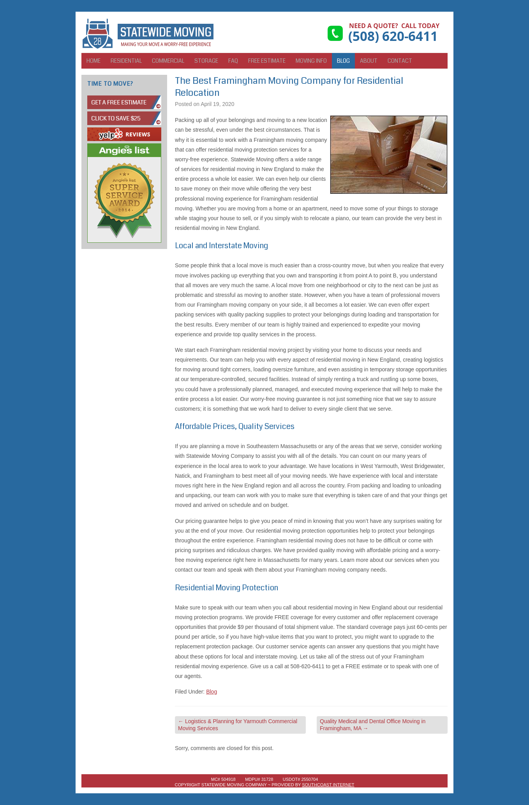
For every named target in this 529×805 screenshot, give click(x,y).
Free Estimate (267, 61)
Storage (206, 61)
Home (93, 61)
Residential (126, 61)
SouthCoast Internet (328, 784)
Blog (343, 61)
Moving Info (311, 61)
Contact (400, 61)
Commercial (168, 61)
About (368, 61)
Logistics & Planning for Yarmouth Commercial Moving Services (237, 724)
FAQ (233, 61)
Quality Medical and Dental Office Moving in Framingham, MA (372, 724)
